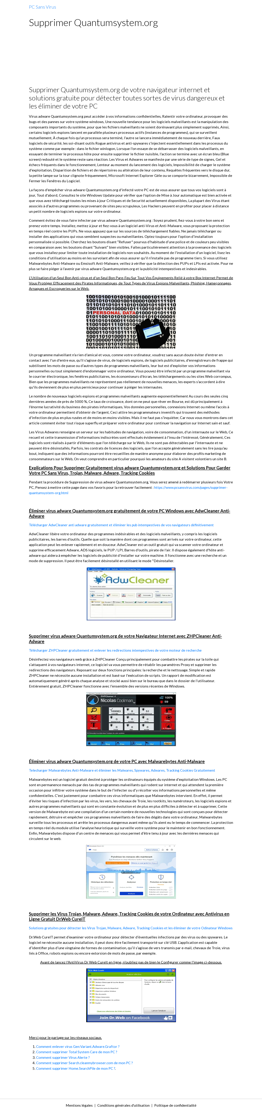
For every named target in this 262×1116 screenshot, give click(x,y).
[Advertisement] (131, 59)
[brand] (42, 7)
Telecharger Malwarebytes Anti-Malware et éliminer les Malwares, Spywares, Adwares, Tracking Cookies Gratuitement (124, 770)
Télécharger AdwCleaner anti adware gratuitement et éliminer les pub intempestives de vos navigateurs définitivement (124, 524)
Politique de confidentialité (177, 1110)
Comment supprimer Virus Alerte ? (64, 1062)
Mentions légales (76, 1110)
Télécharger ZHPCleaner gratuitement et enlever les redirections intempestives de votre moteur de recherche (118, 650)
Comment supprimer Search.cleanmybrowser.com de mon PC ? (86, 1067)
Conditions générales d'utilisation (122, 1110)
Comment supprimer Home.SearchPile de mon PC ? (77, 1073)
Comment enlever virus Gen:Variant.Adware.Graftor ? (79, 1051)
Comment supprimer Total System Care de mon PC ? (77, 1056)
